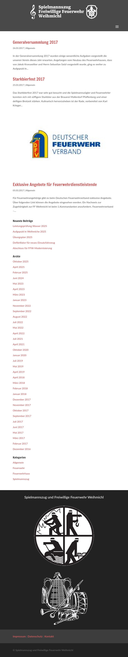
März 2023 (19, 294)
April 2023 (19, 288)
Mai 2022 (18, 327)
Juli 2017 (18, 421)
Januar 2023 (19, 299)
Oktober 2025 (20, 261)
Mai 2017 (18, 432)
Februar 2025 (20, 272)
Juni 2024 (18, 278)
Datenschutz (35, 636)
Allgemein (30, 48)
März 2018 (19, 382)
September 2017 (22, 415)
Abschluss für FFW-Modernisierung (32, 248)
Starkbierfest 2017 (29, 79)
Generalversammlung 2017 (35, 42)
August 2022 (20, 316)
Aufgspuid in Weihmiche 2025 (29, 231)
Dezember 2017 (22, 399)
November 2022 (22, 305)
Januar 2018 (19, 393)
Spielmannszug (21, 478)
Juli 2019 (18, 360)
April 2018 (19, 377)
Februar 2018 (20, 388)
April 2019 (19, 371)
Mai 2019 (18, 366)
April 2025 (19, 266)
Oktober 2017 (20, 410)
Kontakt (49, 636)
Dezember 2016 (22, 448)
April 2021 (19, 344)
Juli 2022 (18, 322)
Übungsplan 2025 (22, 237)
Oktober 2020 (20, 349)
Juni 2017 (18, 427)
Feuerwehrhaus (21, 473)
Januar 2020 (19, 355)
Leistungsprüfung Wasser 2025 (30, 225)
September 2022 (22, 311)
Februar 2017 (20, 443)
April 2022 (19, 333)
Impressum (19, 636)
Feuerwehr (19, 467)
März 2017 (19, 437)
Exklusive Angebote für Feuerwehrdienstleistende (55, 184)
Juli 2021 (18, 338)
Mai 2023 (18, 283)
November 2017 (22, 404)
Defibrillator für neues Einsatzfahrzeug (34, 242)
